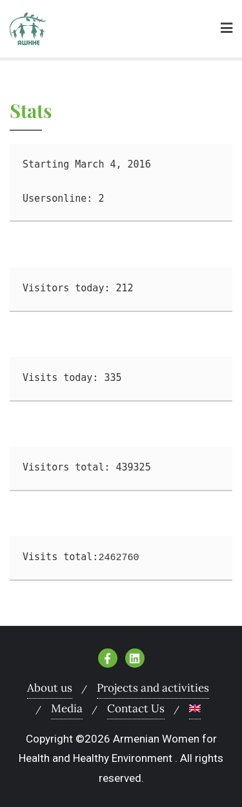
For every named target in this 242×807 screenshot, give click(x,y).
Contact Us (136, 708)
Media (67, 708)
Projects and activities (153, 688)
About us (49, 688)
